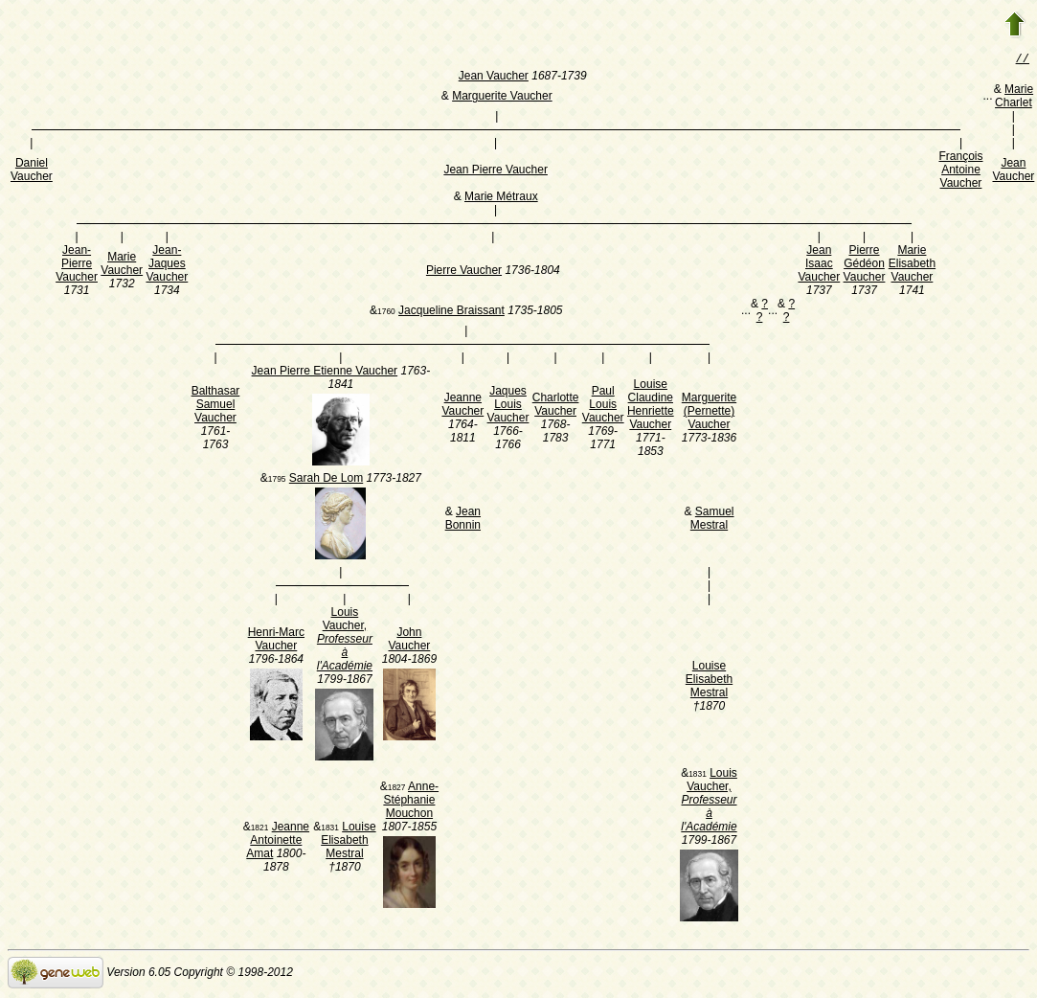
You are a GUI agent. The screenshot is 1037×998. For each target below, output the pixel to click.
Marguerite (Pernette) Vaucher (709, 413)
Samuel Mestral (712, 520)
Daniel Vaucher (32, 171)
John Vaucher (410, 640)
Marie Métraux (501, 198)
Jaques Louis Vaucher (508, 406)
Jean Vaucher (494, 77)
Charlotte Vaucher (555, 406)
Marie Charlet (1014, 97)
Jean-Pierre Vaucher (77, 265)
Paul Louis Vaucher (603, 406)
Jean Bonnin (463, 520)
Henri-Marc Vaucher (276, 640)
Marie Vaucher (122, 265)
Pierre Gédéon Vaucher (865, 265)
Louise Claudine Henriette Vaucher (650, 406)
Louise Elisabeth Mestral (709, 681)
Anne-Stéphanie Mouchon (411, 802)
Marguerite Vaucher (502, 97)
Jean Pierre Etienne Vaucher (325, 372)
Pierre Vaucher (464, 272)
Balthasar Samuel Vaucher (216, 406)
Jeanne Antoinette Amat (277, 842)
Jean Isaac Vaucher (819, 265)
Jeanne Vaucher (462, 406)
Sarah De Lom (326, 480)
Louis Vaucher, (344, 640)
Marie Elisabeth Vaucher (912, 265)
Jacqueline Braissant (451, 312)
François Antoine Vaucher (960, 171)
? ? (762, 312)
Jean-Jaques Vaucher (167, 265)
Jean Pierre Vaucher (495, 171)
